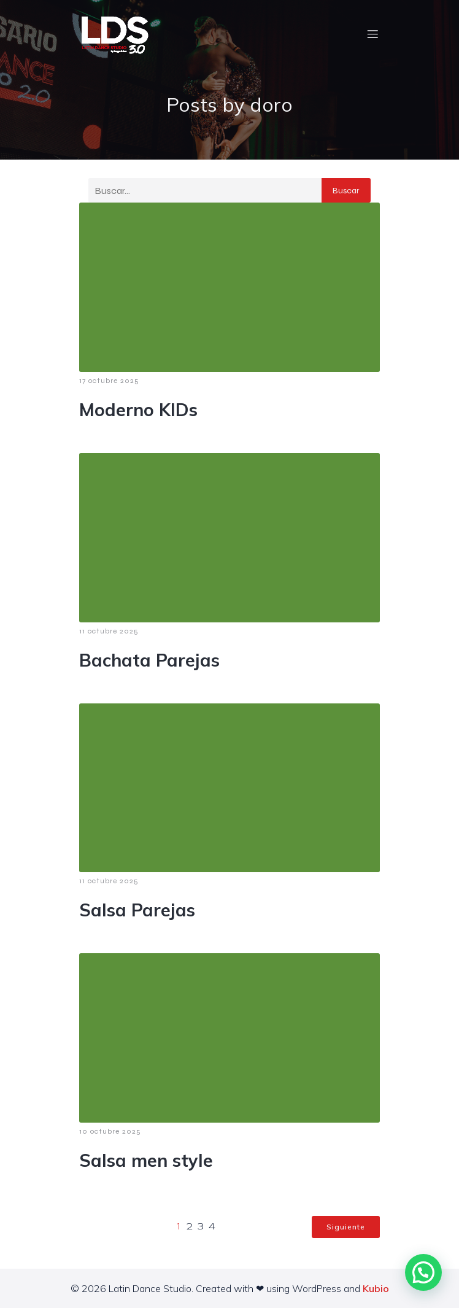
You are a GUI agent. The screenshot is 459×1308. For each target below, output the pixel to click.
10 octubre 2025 (110, 1131)
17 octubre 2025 (109, 380)
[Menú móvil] (372, 33)
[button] (423, 1272)
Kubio (376, 1288)
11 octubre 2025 (109, 631)
